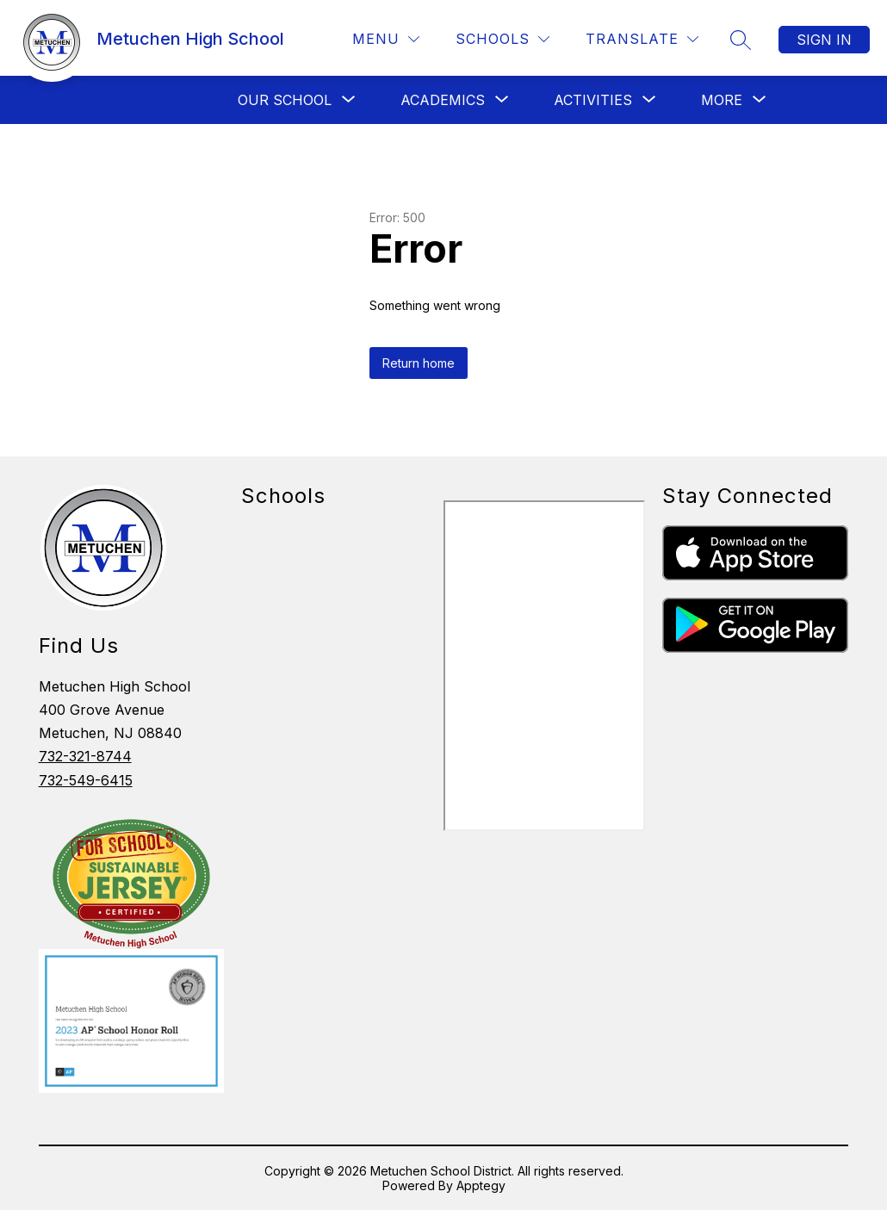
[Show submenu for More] (721, 100)
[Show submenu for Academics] (442, 100)
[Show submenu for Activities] (593, 100)
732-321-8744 (85, 756)
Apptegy (481, 1185)
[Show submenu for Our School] (285, 100)
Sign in (824, 39)
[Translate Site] (642, 39)
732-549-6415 (86, 780)
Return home (418, 363)
